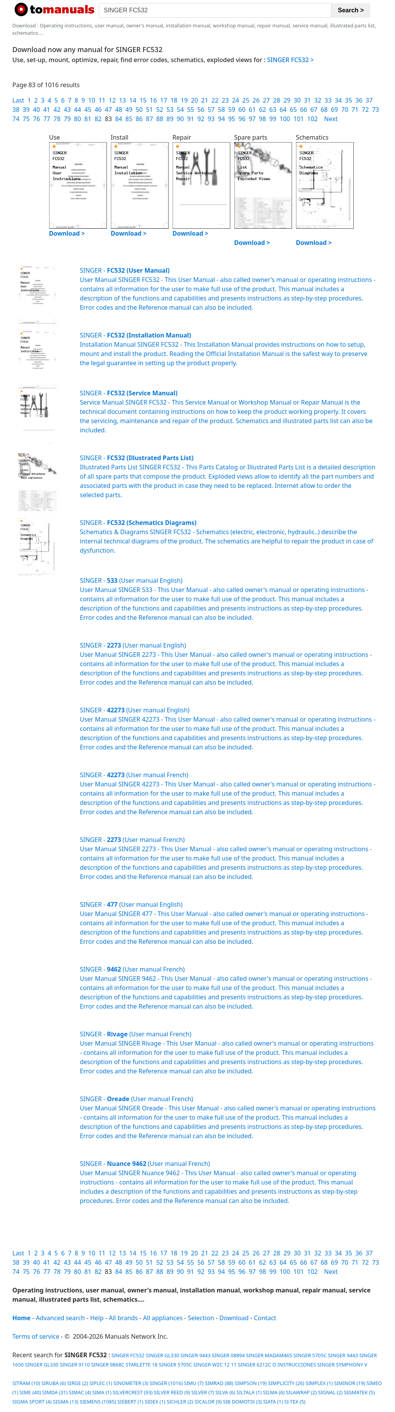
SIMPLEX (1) (319, 1383)
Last (18, 100)
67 (314, 109)
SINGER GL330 (162, 1355)
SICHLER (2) (180, 1401)
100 (285, 119)
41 (46, 109)
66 (303, 109)
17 (163, 100)
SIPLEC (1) (100, 1383)
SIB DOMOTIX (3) (242, 1401)
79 (67, 119)
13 (122, 100)
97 (252, 119)
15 (143, 100)
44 (77, 109)
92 (201, 119)
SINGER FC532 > (290, 60)
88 (159, 119)
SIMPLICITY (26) (286, 1383)
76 (36, 119)
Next (331, 119)
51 (149, 109)
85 (128, 119)
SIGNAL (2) (330, 1392)
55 (190, 109)
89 (170, 119)
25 (245, 100)
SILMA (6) (274, 1392)
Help (97, 1318)
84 (118, 119)
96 (241, 119)
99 (272, 119)
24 (235, 100)
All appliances (163, 1318)
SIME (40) (30, 1392)
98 (262, 119)
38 (15, 109)
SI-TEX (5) (295, 1401)
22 (214, 100)
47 (108, 109)
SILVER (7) (202, 1392)
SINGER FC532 (127, 1355)
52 (159, 109)
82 (98, 119)
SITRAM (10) (26, 1383)
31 (307, 100)
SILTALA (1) (249, 1392)
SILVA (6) (225, 1392)
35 (348, 100)
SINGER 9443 (196, 1355)
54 (180, 109)
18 (173, 100)
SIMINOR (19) (349, 1383)
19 (184, 100)
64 (283, 109)
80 (77, 119)
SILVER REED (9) (172, 1392)
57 (211, 109)
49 (128, 109)
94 (221, 119)
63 (272, 109)
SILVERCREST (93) (133, 1392)
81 (87, 119)
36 (358, 100)
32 (317, 100)
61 (252, 109)
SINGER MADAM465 (269, 1355)
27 (266, 100)
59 (231, 109)
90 (180, 119)
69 (334, 109)
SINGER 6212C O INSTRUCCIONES (277, 1364)
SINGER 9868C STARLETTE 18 (124, 1364)
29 (287, 100)
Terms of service (35, 1336)
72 (365, 109)
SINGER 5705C (310, 1355)
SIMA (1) (101, 1392)
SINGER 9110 (75, 1364)
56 (201, 109)
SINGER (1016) (166, 1383)
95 (231, 119)
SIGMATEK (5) (359, 1392)
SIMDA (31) (55, 1392)
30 (297, 100)
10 (91, 100)
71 (354, 109)
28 (276, 100)
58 (221, 109)
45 (87, 109)
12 (112, 100)
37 (369, 100)
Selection (201, 1318)
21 (204, 100)
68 (324, 109)
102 (312, 119)
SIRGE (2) (77, 1383)
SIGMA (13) (65, 1401)
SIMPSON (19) (251, 1383)
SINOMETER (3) (130, 1383)
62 (262, 109)
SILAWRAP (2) (301, 1392)
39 (26, 109)
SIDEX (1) (155, 1401)
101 (298, 119)
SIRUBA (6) (53, 1383)
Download (234, 1318)
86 (139, 119)
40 (36, 109)
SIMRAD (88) (219, 1383)
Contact (265, 1318)
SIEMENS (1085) (98, 1401)
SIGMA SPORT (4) (32, 1401)
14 (132, 100)
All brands (123, 1318)
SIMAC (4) (80, 1392)
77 (46, 119)
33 (327, 100)
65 (293, 109)
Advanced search (60, 1318)
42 (57, 109)
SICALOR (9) (207, 1401)
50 (139, 109)
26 (256, 100)
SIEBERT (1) (130, 1401)
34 (338, 100)
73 (375, 109)
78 (57, 119)
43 (67, 109)
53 (170, 109)
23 (225, 100)
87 (149, 119)
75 (26, 119)
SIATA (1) (273, 1401)
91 (190, 119)
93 (211, 119)
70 (344, 109)
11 (101, 100)
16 (153, 100)
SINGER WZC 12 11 (214, 1364)
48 (118, 109)
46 (98, 109)
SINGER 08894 (228, 1355)
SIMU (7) (194, 1383)
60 (241, 109)
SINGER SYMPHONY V (342, 1364)
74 (15, 119)
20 (194, 100)
